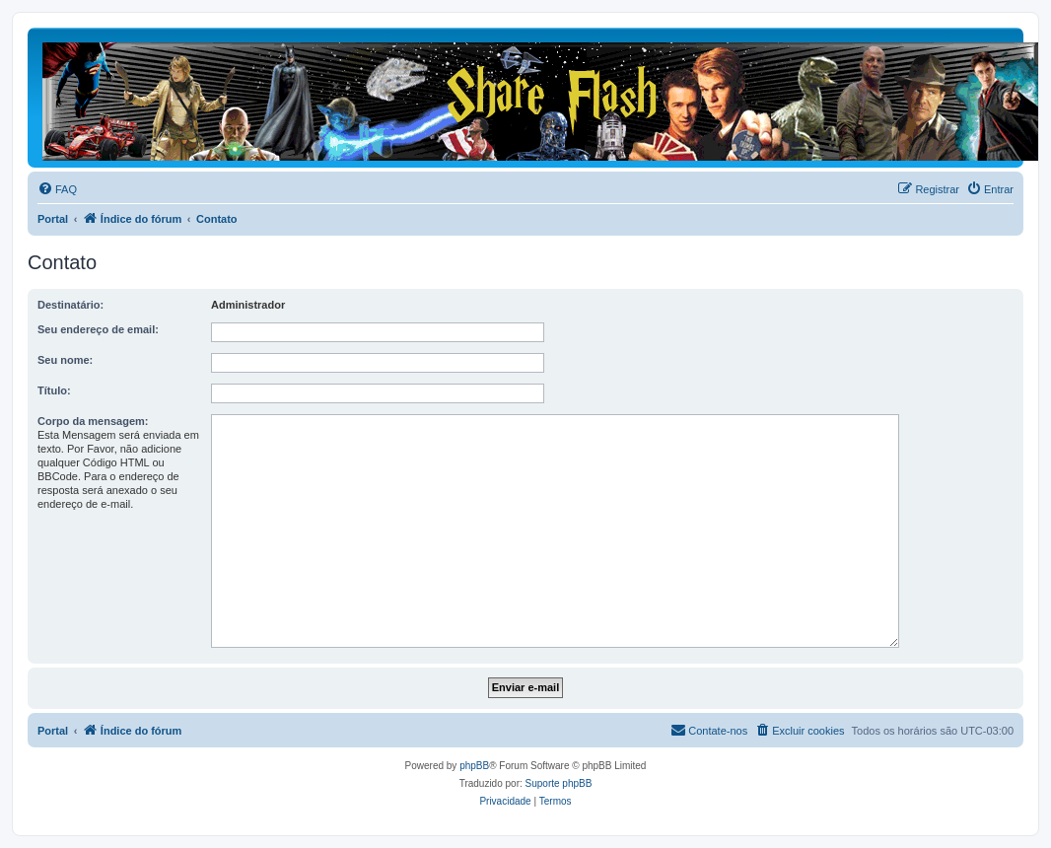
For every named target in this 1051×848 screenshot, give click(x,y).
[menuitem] (57, 189)
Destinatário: (70, 305)
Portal (52, 219)
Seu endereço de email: (98, 329)
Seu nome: (65, 360)
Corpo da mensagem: (92, 421)
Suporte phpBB (559, 783)
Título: (54, 390)
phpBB (474, 765)
